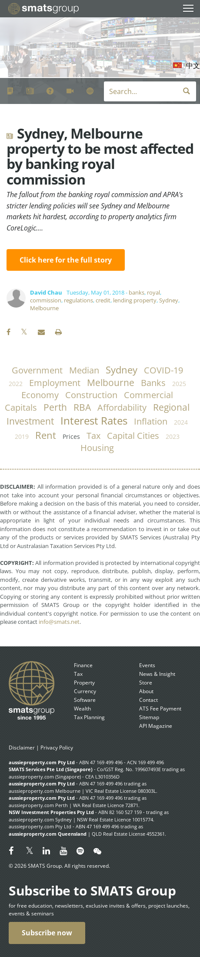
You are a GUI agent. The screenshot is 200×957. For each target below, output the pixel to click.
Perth (55, 407)
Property (84, 682)
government (37, 370)
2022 (16, 384)
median (84, 370)
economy (40, 395)
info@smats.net (59, 622)
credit (103, 300)
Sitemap (149, 717)
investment (30, 421)
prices (71, 436)
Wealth (82, 708)
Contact (148, 700)
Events (147, 665)
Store (145, 682)
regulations (78, 300)
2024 (181, 422)
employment (54, 383)
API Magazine (155, 726)
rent (45, 435)
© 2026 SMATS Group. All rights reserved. (59, 865)
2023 (173, 436)
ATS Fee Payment (160, 708)
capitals (21, 407)
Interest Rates (93, 421)
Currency (85, 691)
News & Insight (157, 674)
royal (153, 292)
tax (93, 435)
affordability (122, 407)
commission (45, 300)
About (146, 691)
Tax (78, 674)
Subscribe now (47, 933)
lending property (135, 300)
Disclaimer (22, 747)
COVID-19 (163, 370)
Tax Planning (89, 717)
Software (85, 700)
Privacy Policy (56, 747)
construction (91, 395)
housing (97, 448)
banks (136, 292)
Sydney (168, 300)
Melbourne (44, 308)
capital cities (133, 435)
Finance (83, 665)
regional (171, 407)
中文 (193, 65)
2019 (22, 436)
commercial (148, 395)
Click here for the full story (66, 260)
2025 (179, 384)
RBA (82, 407)
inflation (150, 421)
